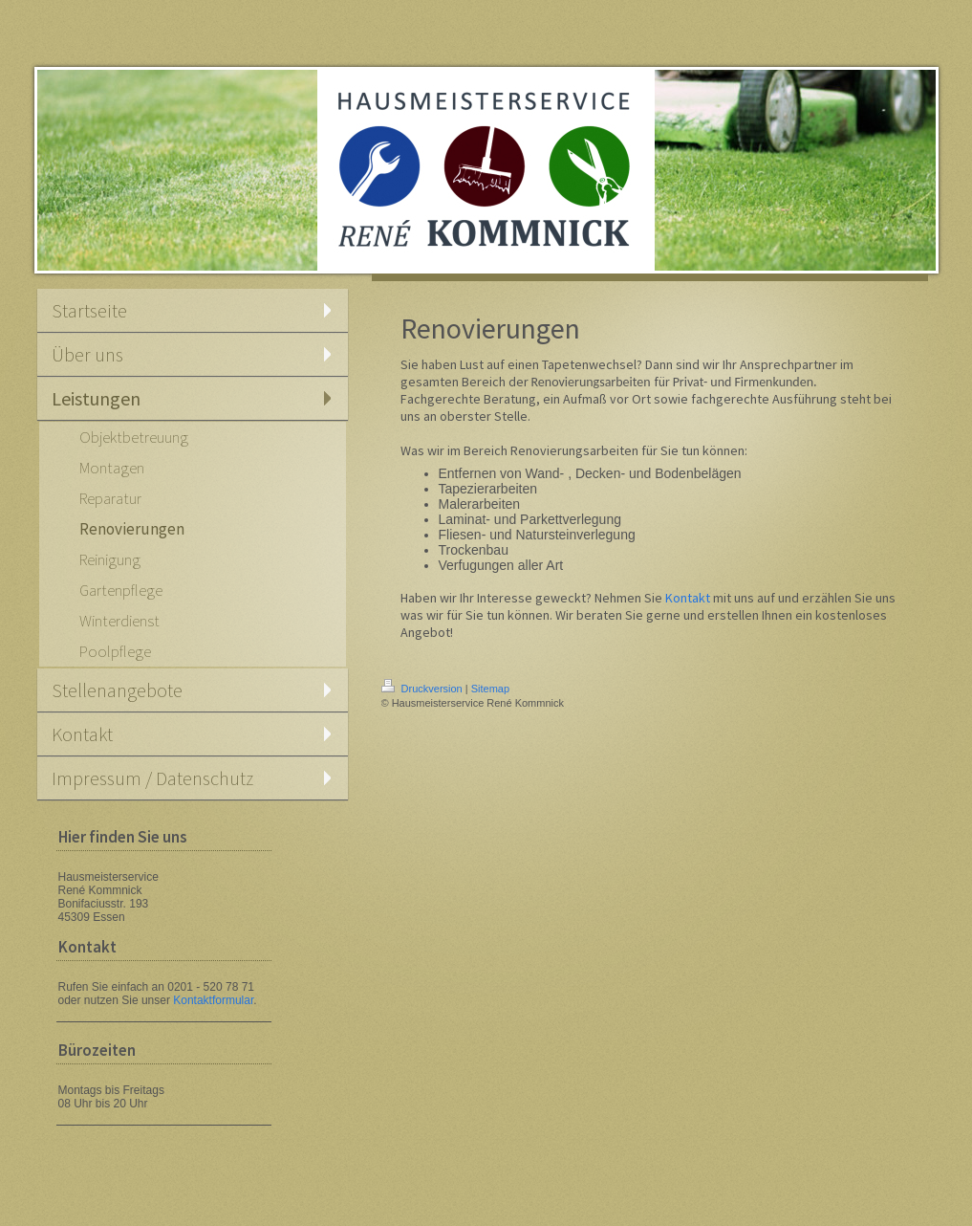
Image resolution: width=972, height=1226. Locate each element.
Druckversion (423, 688)
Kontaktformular (213, 1000)
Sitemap (490, 688)
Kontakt (687, 597)
